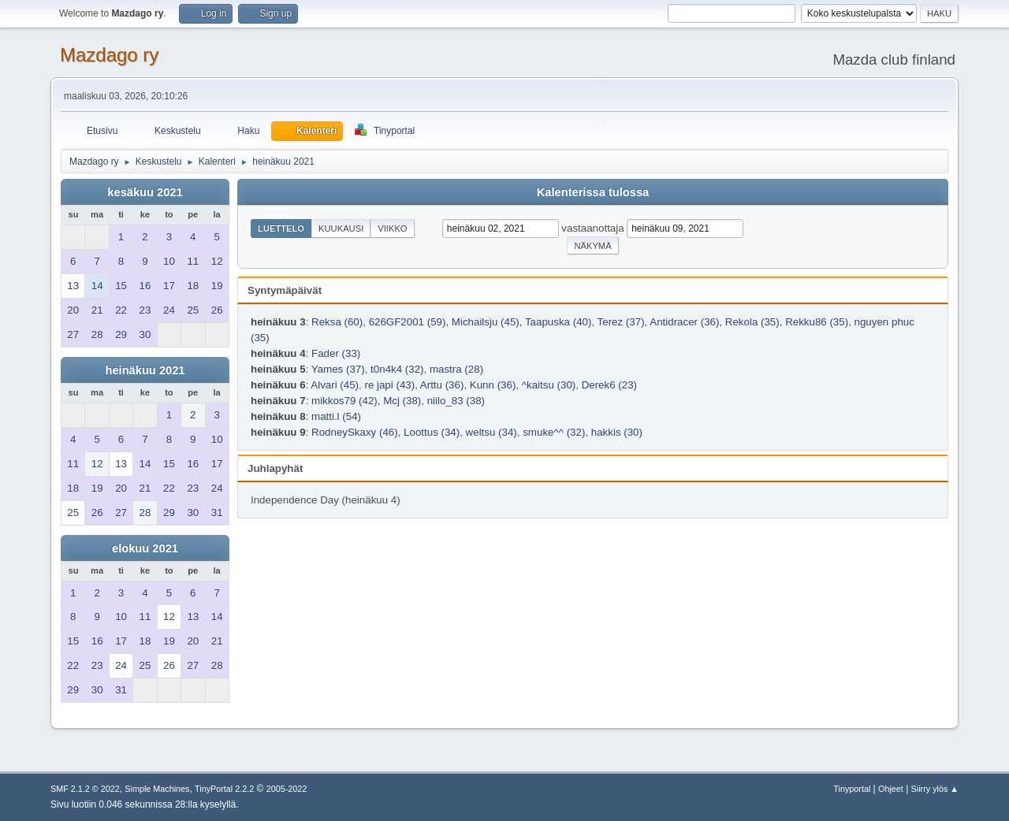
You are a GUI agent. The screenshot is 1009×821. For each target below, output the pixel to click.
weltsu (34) (491, 432)
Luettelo (281, 228)
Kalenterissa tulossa (593, 192)
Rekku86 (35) (816, 322)
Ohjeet (890, 788)
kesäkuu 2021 (144, 192)
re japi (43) (389, 385)
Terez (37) (621, 322)
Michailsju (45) (485, 322)
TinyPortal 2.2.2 (224, 788)
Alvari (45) (335, 385)
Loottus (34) (432, 432)
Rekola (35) (752, 322)
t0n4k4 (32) (396, 369)
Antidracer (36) (684, 322)
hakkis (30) (616, 432)
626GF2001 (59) (407, 322)
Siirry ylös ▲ (935, 788)
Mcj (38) (402, 401)
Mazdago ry (109, 54)
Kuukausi (340, 228)
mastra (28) (456, 369)
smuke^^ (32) (554, 432)
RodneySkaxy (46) (354, 432)
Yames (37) (338, 369)
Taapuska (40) (558, 322)
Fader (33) (335, 353)
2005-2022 (286, 788)
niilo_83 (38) (456, 401)
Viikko (392, 228)
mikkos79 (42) (344, 401)
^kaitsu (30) (548, 385)
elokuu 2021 (145, 548)
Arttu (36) (442, 385)
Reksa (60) (337, 322)
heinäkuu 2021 (144, 370)
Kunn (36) (493, 385)
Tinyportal (851, 788)
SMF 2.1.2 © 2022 (85, 788)
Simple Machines (157, 788)
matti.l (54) (336, 416)
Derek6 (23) (609, 385)
